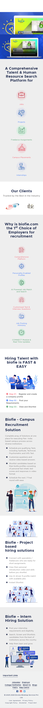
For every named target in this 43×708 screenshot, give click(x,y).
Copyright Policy (11, 703)
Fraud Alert (32, 703)
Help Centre (24, 687)
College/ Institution (13, 685)
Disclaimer (23, 703)
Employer (26, 682)
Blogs (34, 685)
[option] (12, 206)
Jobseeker (16, 682)
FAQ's (15, 687)
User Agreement (15, 700)
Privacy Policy (27, 700)
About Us (27, 685)
